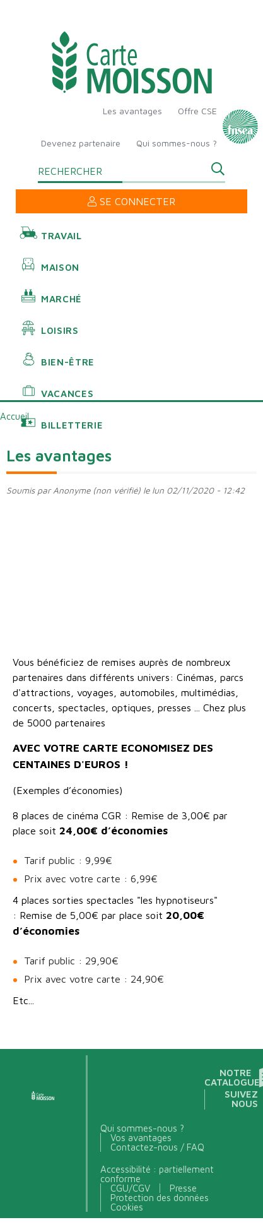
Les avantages (132, 110)
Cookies (126, 1207)
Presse (183, 1188)
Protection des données (159, 1197)
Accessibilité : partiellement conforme (157, 1173)
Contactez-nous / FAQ (157, 1147)
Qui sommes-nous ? (176, 143)
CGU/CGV (130, 1188)
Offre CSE (197, 110)
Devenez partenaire (80, 143)
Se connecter (131, 201)
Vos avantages (141, 1137)
